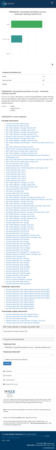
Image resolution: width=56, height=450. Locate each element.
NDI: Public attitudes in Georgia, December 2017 (22, 218)
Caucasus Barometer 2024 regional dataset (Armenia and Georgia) (27, 289)
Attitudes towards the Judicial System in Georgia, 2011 (23, 254)
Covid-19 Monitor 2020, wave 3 (16, 176)
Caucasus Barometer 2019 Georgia (17, 195)
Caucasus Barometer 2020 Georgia (17, 189)
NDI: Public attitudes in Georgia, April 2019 (20, 204)
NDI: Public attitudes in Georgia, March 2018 (20, 216)
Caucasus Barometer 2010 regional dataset (20, 306)
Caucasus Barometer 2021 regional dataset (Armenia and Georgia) (27, 291)
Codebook (7, 371)
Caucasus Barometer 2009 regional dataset (20, 308)
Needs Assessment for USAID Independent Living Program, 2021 (27, 168)
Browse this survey (10, 384)
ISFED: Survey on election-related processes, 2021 (22, 149)
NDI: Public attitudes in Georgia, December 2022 (22, 140)
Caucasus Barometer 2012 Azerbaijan (18, 248)
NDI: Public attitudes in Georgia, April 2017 (20, 227)
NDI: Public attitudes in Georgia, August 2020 (20, 185)
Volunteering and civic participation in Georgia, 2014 (23, 235)
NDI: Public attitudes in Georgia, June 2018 (20, 214)
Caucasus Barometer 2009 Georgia (17, 275)
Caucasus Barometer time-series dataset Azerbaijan (23, 323)
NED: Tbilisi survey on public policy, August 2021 (21, 151)
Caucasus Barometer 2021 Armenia (17, 166)
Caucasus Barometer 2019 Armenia (17, 193)
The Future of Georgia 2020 (15, 191)
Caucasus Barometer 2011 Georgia (17, 262)
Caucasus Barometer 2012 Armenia (17, 246)
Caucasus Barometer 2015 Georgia (17, 233)
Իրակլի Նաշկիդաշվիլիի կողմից (10, 437)
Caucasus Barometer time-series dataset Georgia (22, 316)
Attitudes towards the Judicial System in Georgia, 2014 (23, 237)
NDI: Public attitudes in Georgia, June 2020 (20, 182)
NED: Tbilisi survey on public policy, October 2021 (22, 161)
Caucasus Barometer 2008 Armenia (17, 281)
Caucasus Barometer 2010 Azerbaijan (18, 267)
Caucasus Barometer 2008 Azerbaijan (18, 284)
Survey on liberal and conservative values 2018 (21, 208)
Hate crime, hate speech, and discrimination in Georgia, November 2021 (29, 159)
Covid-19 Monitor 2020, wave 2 (16, 174)
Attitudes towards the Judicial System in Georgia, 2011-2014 (25, 320)
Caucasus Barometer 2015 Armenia (17, 231)
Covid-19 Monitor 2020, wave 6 (16, 180)
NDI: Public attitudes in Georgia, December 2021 (22, 153)
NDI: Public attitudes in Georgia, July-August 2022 (22, 132)
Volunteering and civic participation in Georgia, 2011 (23, 252)
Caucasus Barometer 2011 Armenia (17, 258)
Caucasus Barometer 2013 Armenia (17, 239)
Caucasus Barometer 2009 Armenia (17, 271)
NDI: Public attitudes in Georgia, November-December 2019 (25, 197)
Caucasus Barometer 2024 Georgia (17, 126)
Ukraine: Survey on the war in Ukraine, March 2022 (22, 136)
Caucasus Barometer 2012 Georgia (17, 250)
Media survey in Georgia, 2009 (16, 277)
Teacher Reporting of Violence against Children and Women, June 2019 (29, 199)
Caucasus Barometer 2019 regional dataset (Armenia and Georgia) (27, 294)
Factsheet (7, 375)
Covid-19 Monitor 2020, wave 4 (16, 178)
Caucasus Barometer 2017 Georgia (17, 222)
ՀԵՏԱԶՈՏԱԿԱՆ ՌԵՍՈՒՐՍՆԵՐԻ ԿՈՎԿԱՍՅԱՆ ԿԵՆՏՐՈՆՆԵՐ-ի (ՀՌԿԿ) (24, 436)
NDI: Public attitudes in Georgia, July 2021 (19, 147)
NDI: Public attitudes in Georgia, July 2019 (19, 201)
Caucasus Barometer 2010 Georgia (17, 265)
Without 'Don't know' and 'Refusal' (15, 359)
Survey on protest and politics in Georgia (19, 279)
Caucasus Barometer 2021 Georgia (17, 164)
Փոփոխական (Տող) (9, 344)
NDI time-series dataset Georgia (16, 318)
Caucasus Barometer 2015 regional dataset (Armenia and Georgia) (27, 298)
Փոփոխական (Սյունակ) (10, 352)
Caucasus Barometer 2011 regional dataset (20, 304)
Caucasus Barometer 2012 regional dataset (20, 302)
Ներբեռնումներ (9, 380)
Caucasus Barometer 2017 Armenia (17, 220)
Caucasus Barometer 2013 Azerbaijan (18, 244)
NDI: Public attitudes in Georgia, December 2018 (22, 210)
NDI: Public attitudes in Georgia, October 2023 (21, 128)
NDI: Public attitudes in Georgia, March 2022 (20, 138)
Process (7, 363)
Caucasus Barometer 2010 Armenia (17, 269)
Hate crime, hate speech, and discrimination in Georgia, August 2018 (28, 206)
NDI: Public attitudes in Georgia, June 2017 (20, 225)
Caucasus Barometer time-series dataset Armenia (22, 314)
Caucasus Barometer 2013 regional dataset (20, 300)
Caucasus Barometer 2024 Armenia (17, 124)
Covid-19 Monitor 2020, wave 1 (16, 172)
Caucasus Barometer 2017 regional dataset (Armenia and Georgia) (27, 296)
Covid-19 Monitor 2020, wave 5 (16, 170)
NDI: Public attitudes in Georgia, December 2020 (22, 187)
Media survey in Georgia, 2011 (16, 256)
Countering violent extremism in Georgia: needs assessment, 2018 (27, 212)
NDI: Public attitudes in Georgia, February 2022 (21, 134)
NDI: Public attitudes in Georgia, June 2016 (20, 229)
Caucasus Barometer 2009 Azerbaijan (18, 273)
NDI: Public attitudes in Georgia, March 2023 (20, 130)
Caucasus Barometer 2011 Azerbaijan (18, 260)
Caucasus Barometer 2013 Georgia (17, 241)
